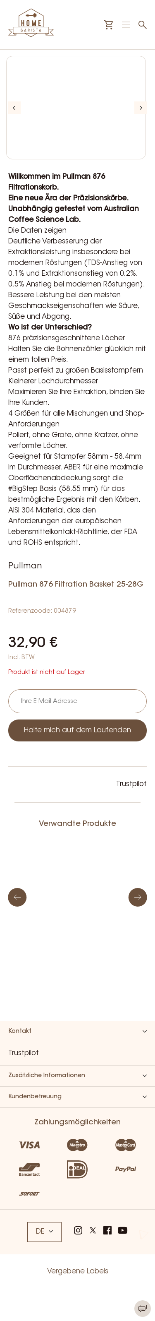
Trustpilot (131, 784)
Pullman (25, 566)
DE (44, 1232)
